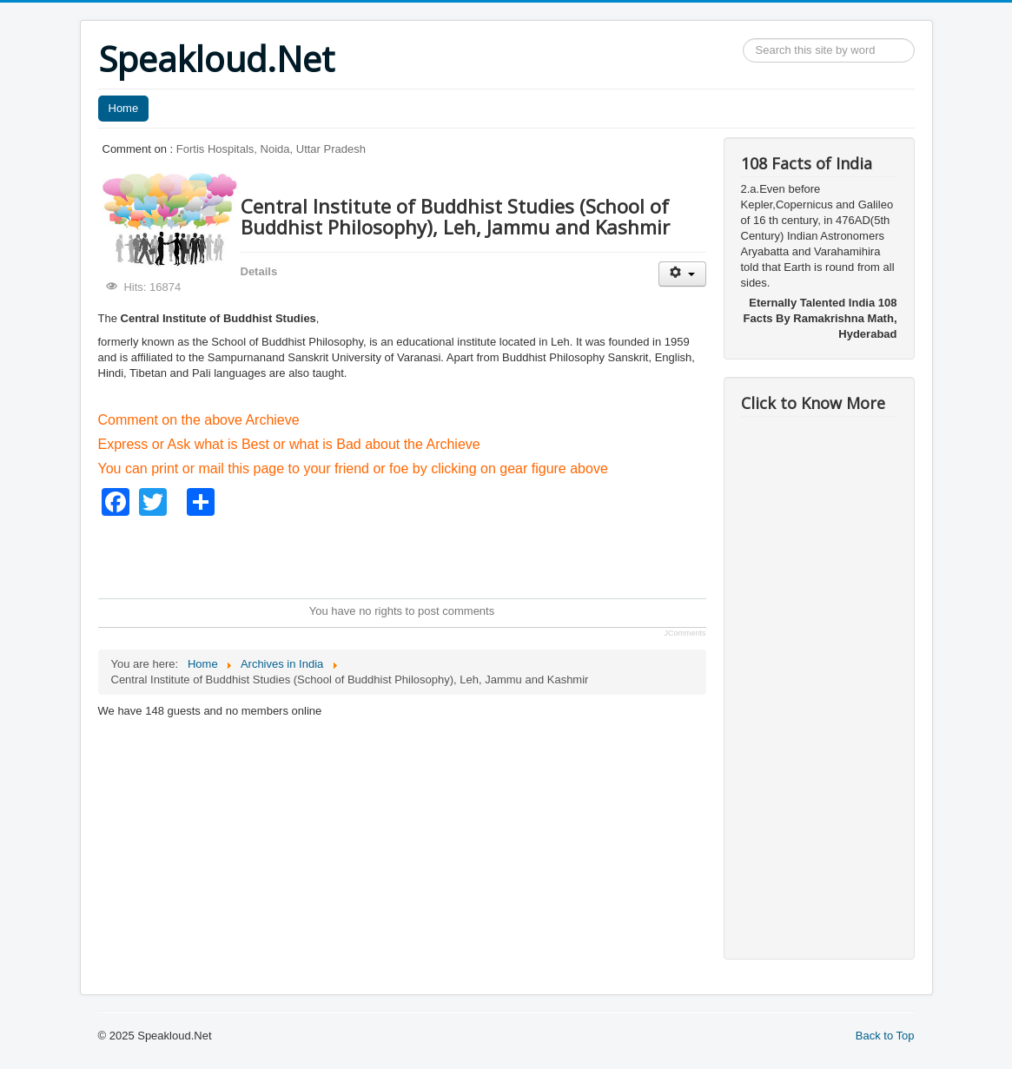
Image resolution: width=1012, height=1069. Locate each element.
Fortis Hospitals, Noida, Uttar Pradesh (271, 148)
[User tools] (682, 274)
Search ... (743, 38)
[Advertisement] (414, 555)
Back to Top (885, 1035)
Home (124, 108)
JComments (684, 633)
